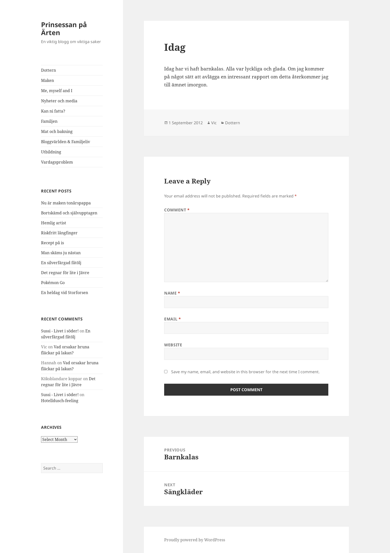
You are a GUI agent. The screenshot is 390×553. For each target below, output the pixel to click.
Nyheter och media (59, 101)
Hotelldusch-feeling (59, 400)
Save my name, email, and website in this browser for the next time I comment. (245, 371)
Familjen (49, 121)
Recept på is (52, 243)
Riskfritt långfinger (59, 233)
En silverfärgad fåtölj (61, 262)
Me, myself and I (56, 90)
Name (172, 293)
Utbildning (51, 152)
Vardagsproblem (57, 162)
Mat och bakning (57, 131)
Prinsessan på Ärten (64, 28)
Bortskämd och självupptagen (69, 213)
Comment (177, 210)
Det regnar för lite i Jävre (65, 272)
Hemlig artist (53, 223)
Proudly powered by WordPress (194, 540)
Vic (214, 122)
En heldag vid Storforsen (64, 292)
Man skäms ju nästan (61, 252)
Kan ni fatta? (53, 111)
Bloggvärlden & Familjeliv (65, 141)
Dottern (48, 70)
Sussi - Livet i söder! (60, 331)
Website (173, 345)
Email (172, 319)
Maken (47, 80)
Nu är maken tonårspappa (66, 203)
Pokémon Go (53, 282)
